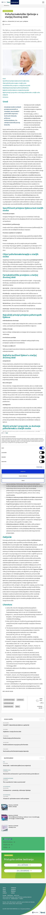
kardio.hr (14, 902)
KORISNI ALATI (7, 839)
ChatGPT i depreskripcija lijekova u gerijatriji (16, 725)
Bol (4, 761)
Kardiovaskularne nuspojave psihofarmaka (15, 744)
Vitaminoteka (19, 903)
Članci (4, 889)
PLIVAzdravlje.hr (14, 898)
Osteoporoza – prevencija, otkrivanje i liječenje (17, 790)
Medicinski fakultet (29, 902)
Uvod (4, 78)
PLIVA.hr (21, 898)
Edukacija (13, 887)
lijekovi (17, 706)
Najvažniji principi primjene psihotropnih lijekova (15, 88)
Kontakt (4, 895)
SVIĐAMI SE (42, 701)
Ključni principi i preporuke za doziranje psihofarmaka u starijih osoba (21, 92)
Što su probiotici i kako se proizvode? (14, 782)
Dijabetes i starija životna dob (12, 731)
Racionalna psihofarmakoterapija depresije (16, 751)
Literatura (5, 97)
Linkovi (13, 893)
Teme (4, 887)
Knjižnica (13, 889)
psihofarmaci (20, 699)
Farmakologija (7, 11)
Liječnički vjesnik (21, 902)
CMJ (8, 902)
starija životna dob (8, 706)
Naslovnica (6, 5)
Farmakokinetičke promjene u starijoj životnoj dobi (16, 85)
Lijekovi (5, 893)
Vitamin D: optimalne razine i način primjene (16, 798)
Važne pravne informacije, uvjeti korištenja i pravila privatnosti (17, 897)
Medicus (13, 891)
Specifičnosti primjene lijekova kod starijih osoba (16, 81)
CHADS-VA (6, 845)
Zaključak (5, 95)
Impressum (16, 895)
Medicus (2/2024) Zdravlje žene (9, 828)
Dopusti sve (23, 471)
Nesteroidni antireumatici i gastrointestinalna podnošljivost (21, 774)
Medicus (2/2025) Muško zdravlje (9, 807)
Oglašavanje (10, 895)
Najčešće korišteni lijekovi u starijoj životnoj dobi (16, 90)
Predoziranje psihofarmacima (11, 738)
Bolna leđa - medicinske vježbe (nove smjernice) (17, 765)
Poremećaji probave (8, 778)
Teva (4, 898)
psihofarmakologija (8, 703)
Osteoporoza (6, 786)
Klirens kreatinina (8, 842)
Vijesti (4, 891)
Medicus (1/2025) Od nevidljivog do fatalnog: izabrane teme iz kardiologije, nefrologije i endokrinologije (20, 818)
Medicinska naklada (8, 903)
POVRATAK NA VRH (39, 707)
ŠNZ (14, 903)
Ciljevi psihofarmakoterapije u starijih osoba (14, 83)
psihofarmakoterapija (9, 699)
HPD (10, 902)
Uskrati (23, 480)
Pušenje (5, 847)
